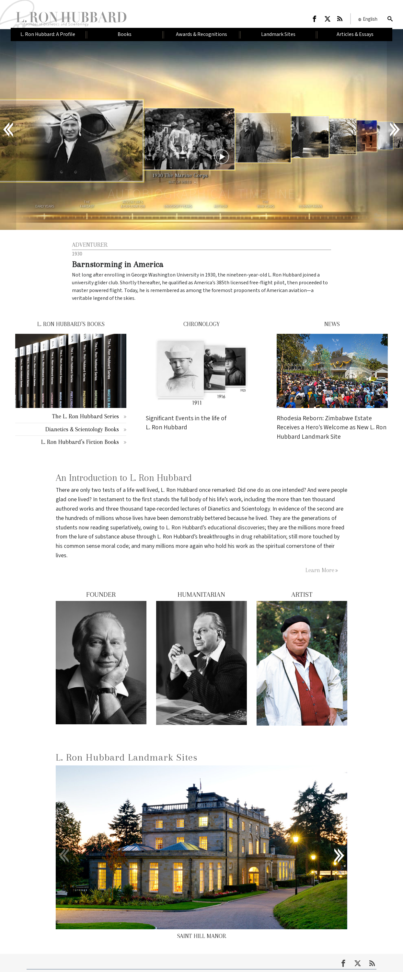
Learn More (319, 570)
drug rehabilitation (263, 537)
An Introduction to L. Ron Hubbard (124, 477)
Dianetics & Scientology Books (82, 429)
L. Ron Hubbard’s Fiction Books (80, 441)
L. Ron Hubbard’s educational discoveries (215, 528)
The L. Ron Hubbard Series (85, 416)
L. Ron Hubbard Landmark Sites (127, 757)
